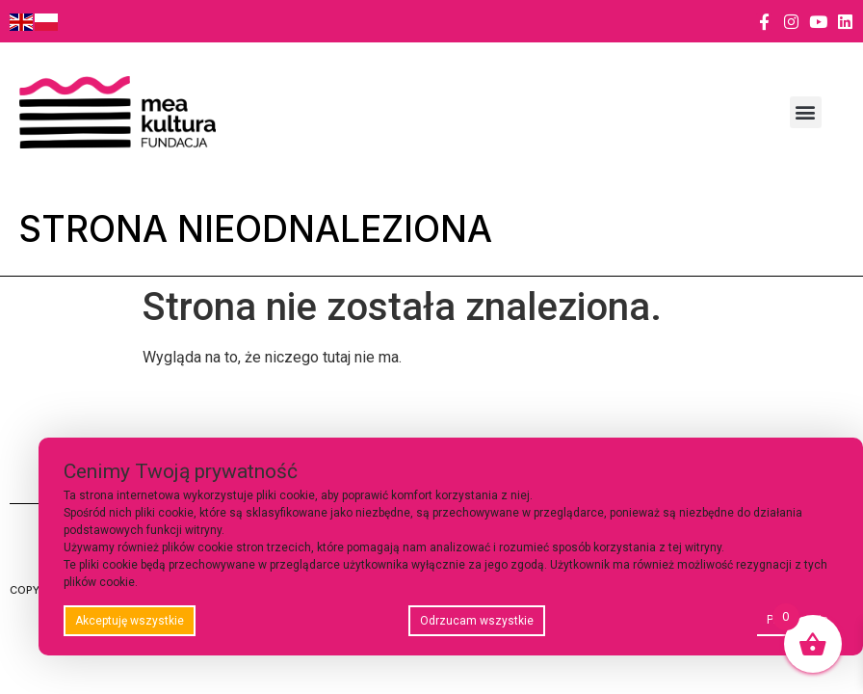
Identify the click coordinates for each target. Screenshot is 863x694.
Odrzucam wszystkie (477, 620)
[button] (806, 112)
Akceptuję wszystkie (129, 620)
